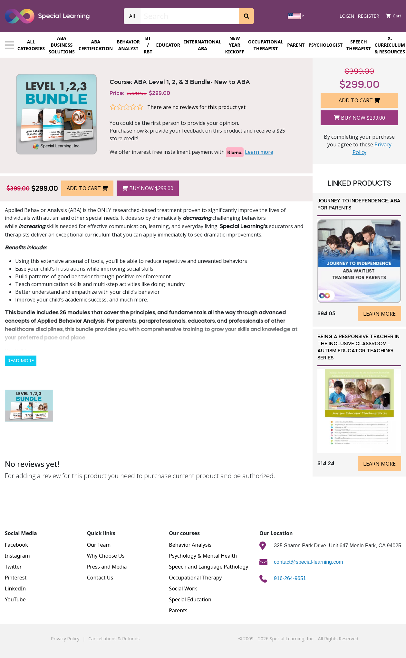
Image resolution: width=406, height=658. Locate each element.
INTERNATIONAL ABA (202, 45)
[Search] (189, 16)
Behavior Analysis (190, 544)
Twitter (13, 566)
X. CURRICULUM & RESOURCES (390, 45)
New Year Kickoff (234, 45)
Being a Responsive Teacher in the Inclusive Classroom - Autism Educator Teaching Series (358, 348)
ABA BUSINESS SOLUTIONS (62, 45)
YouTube (15, 599)
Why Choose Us (106, 555)
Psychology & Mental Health (203, 555)
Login (347, 16)
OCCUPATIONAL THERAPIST (266, 45)
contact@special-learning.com (308, 562)
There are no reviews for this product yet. (197, 107)
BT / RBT (148, 45)
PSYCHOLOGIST (325, 45)
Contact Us (100, 577)
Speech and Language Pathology (208, 566)
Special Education (190, 599)
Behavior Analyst (128, 45)
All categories (25, 45)
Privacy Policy (65, 638)
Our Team (99, 544)
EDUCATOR (168, 45)
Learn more (259, 151)
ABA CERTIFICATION (96, 45)
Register (368, 16)
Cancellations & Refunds (114, 638)
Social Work (183, 588)
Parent (295, 45)
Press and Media (107, 566)
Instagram (17, 555)
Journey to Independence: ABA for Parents (359, 205)
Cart (393, 16)
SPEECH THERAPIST (358, 45)
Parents (178, 610)
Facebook (16, 544)
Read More (20, 360)
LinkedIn (15, 588)
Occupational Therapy (195, 577)
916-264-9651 (290, 578)
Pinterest (15, 577)
